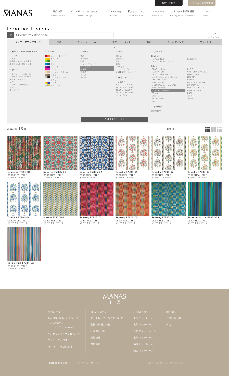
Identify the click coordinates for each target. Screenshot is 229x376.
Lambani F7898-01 (18, 172)
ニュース (205, 13)
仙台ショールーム (143, 350)
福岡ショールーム (143, 344)
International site (58, 362)
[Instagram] (118, 302)
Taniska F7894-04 (18, 217)
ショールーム (157, 13)
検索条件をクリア (114, 119)
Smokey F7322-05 (162, 217)
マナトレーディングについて (107, 318)
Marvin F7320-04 (53, 217)
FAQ (169, 324)
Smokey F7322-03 (127, 217)
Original (155, 56)
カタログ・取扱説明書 (182, 13)
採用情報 (95, 344)
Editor (154, 66)
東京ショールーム (143, 318)
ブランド (113, 13)
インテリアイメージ (85, 13)
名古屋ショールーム (144, 331)
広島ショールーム (143, 337)
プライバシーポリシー (88, 362)
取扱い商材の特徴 (101, 324)
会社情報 (95, 337)
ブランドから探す (58, 340)
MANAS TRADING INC (172, 362)
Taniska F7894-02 (162, 172)
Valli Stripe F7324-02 (20, 263)
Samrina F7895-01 (54, 172)
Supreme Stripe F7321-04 (203, 217)
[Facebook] (110, 302)
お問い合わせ (168, 2)
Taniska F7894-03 (199, 172)
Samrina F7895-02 (91, 172)
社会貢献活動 (98, 331)
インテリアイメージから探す (64, 333)
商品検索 (58, 13)
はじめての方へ (56, 323)
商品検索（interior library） (63, 318)
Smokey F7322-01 (91, 217)
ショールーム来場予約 (201, 2)
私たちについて (136, 13)
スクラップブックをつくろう (62, 327)
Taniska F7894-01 (126, 172)
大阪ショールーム (143, 324)
